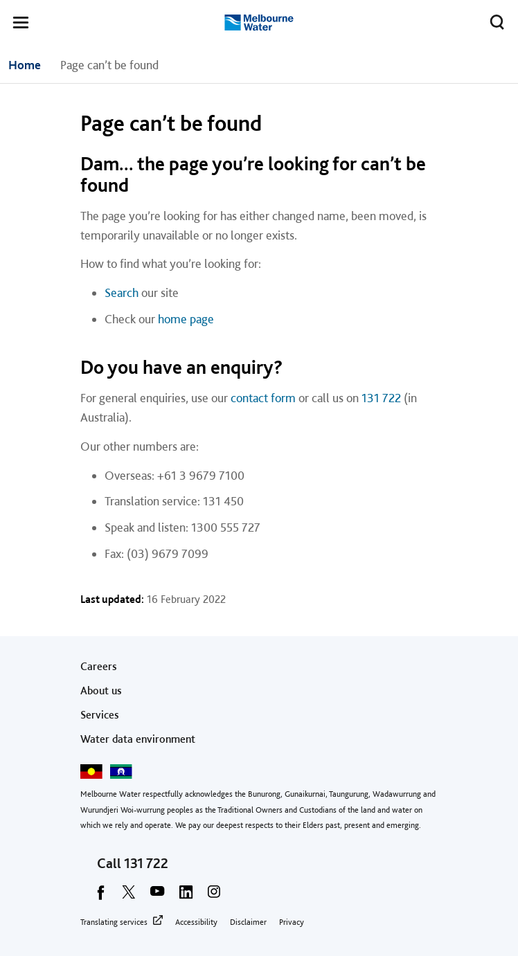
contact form (263, 397)
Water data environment (137, 739)
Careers (98, 666)
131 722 (381, 397)
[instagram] (214, 896)
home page (186, 319)
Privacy (291, 922)
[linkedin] (185, 896)
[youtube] (157, 896)
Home (24, 64)
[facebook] (100, 896)
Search (122, 292)
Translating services (114, 922)
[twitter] (129, 896)
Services (99, 714)
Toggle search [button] (493, 19)
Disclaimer (248, 922)
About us (101, 690)
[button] (21, 25)
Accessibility (196, 922)
